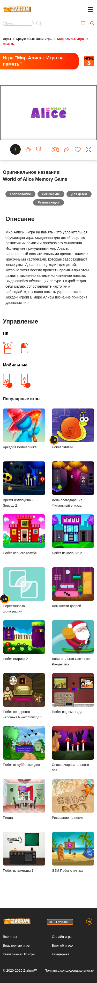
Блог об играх (62, 945)
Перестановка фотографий (24, 590)
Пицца (24, 799)
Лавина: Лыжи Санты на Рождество (73, 643)
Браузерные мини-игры (34, 39)
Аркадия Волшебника (24, 428)
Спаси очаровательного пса (73, 749)
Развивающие (48, 202)
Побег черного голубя (24, 534)
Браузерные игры (16, 945)
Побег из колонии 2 (73, 534)
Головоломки (20, 194)
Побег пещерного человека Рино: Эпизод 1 (24, 696)
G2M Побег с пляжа (73, 852)
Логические (51, 194)
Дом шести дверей (73, 587)
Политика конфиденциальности (69, 970)
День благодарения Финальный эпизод (73, 484)
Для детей (79, 194)
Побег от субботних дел (24, 746)
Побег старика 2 (24, 640)
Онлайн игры (62, 937)
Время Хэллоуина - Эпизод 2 (24, 484)
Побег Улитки (73, 428)
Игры (7, 39)
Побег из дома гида (73, 693)
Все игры (10, 937)
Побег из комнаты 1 (24, 852)
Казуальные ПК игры (19, 954)
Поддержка (61, 954)
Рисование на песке (73, 799)
